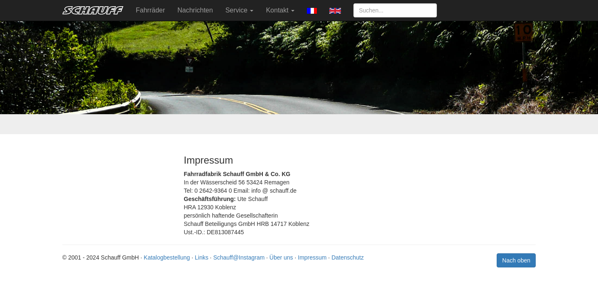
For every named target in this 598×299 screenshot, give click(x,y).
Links (201, 257)
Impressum (312, 257)
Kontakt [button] (280, 10)
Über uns (281, 257)
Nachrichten (195, 10)
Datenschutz (347, 257)
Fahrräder (150, 10)
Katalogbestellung (167, 257)
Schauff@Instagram (239, 257)
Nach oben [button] (516, 260)
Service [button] (239, 10)
